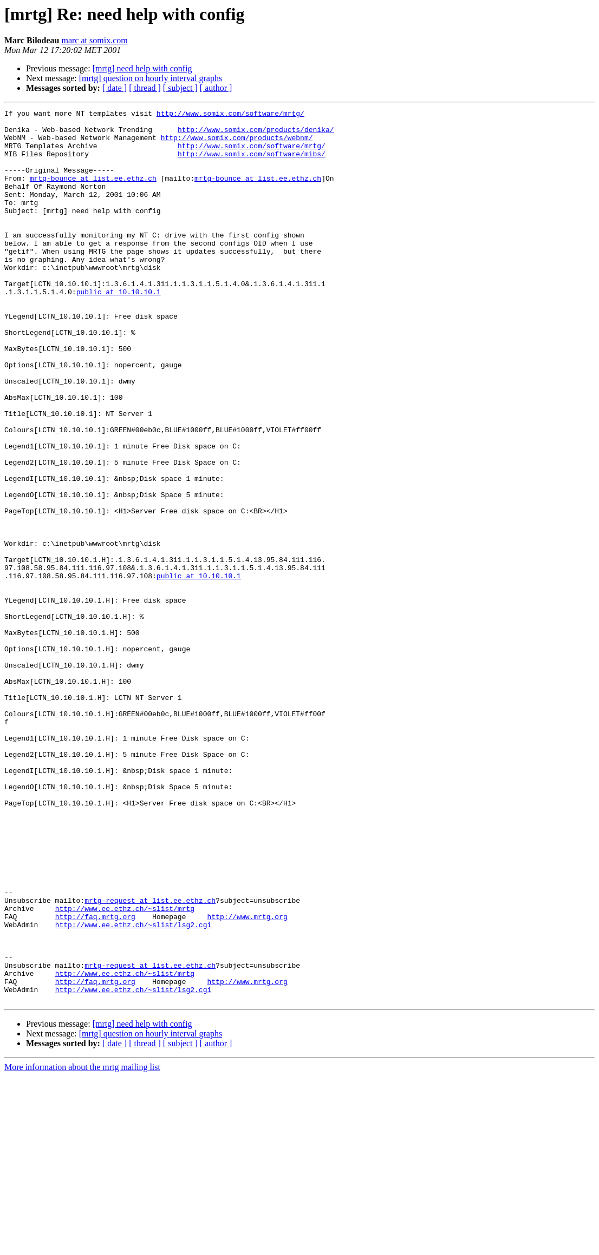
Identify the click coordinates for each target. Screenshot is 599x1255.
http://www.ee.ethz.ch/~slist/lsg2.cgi (133, 1088)
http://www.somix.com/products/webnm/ (237, 144)
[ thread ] (145, 88)
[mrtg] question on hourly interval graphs (150, 78)
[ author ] (216, 88)
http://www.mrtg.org (247, 1079)
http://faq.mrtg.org (95, 1079)
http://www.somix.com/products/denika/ (256, 134)
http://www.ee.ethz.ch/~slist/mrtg (124, 1069)
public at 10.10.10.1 (118, 329)
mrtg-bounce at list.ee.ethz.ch (93, 192)
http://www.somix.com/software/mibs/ (251, 163)
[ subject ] (180, 88)
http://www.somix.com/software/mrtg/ (230, 115)
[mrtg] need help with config (142, 68)
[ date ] (114, 88)
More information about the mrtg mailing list (82, 1245)
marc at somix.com (94, 40)
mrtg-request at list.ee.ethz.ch (150, 1059)
